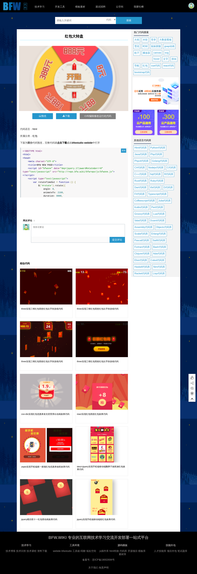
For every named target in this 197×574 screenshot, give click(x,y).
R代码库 (168, 174)
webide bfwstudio (62, 551)
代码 (25, 6)
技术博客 (11, 551)
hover (156, 59)
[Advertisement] (74, 206)
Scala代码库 (141, 233)
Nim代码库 (159, 267)
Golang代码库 (159, 161)
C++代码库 (140, 174)
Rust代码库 (140, 180)
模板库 (142, 551)
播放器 (146, 53)
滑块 (173, 59)
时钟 (145, 46)
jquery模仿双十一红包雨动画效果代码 (39, 519)
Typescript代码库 (157, 194)
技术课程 (31, 551)
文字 (165, 59)
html (34, 129)
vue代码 (155, 65)
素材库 (122, 554)
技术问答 (21, 551)
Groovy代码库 (142, 214)
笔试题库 (182, 551)
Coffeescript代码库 (144, 200)
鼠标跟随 (156, 46)
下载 (66, 116)
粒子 (136, 53)
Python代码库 (157, 147)
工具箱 (76, 551)
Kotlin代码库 (141, 207)
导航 (136, 65)
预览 (42, 116)
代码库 (123, 551)
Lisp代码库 (159, 273)
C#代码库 (139, 167)
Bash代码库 (159, 247)
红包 (34, 136)
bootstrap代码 (142, 72)
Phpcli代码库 (141, 161)
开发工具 (60, 6)
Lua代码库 (159, 214)
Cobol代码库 (157, 260)
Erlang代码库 (158, 233)
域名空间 (91, 551)
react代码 (168, 65)
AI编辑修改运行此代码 (97, 116)
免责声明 (104, 567)
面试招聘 (100, 6)
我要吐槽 (139, 6)
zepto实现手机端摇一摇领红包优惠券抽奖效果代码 (45, 466)
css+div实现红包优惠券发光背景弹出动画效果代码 (45, 414)
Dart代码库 (140, 187)
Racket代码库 (141, 273)
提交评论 (117, 239)
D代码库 (168, 187)
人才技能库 (160, 551)
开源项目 (133, 551)
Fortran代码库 (142, 247)
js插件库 (104, 551)
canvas (157, 52)
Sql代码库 (155, 174)
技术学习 (39, 6)
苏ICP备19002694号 (103, 559)
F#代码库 (139, 194)
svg (167, 52)
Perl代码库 (157, 207)
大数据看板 (165, 39)
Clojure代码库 (142, 253)
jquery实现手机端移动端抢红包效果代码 (96, 519)
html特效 (114, 551)
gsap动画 (169, 46)
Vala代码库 (140, 220)
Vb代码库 (155, 187)
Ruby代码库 (156, 180)
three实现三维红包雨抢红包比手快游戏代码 (42, 309)
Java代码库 (140, 154)
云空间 (119, 6)
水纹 (145, 39)
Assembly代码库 (143, 227)
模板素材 (80, 6)
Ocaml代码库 (157, 220)
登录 (153, 39)
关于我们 (93, 567)
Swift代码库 (159, 240)
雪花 (136, 46)
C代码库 (171, 167)
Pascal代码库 (141, 240)
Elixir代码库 (140, 260)
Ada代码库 (159, 253)
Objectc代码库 (164, 227)
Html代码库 (140, 147)
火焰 (136, 39)
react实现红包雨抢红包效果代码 (92, 414)
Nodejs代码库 (155, 167)
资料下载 (42, 551)
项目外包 (172, 551)
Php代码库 (156, 154)
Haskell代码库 (142, 267)
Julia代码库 (164, 200)
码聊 (82, 551)
